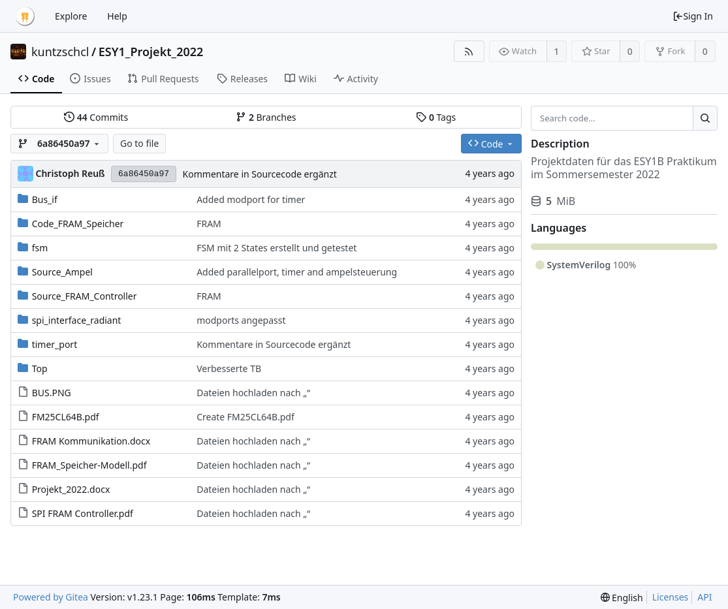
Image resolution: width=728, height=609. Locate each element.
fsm (40, 248)
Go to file (139, 143)
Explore (71, 16)
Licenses (670, 597)
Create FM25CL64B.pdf (245, 417)
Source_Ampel (62, 272)
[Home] (25, 16)
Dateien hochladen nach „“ (253, 392)
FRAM (209, 223)
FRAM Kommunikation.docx (91, 441)
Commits (96, 117)
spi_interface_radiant (76, 320)
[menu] (622, 597)
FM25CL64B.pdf (65, 417)
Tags (436, 117)
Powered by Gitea (50, 597)
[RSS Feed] (469, 51)
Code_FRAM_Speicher (78, 223)
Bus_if (44, 199)
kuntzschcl (60, 51)
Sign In (693, 16)
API (704, 597)
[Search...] (705, 118)
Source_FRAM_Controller (84, 296)
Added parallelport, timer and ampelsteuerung (297, 272)
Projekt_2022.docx (71, 489)
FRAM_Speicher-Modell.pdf (89, 465)
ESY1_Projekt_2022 (151, 51)
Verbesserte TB (229, 368)
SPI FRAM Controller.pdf (82, 513)
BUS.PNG (51, 392)
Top (40, 368)
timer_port (55, 344)
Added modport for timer (251, 199)
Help (117, 16)
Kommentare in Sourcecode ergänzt (260, 174)
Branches (266, 117)
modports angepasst (241, 320)
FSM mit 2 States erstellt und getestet (276, 248)
